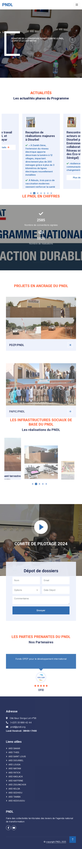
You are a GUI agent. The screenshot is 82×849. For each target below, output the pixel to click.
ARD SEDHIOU (15, 792)
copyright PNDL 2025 (56, 841)
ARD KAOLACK (16, 776)
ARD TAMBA (14, 796)
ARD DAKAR (14, 748)
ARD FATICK (14, 772)
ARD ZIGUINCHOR (17, 784)
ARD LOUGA (14, 764)
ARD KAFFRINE (16, 780)
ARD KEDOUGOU (17, 800)
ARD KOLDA (14, 788)
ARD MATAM (15, 768)
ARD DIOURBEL (16, 760)
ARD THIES (14, 752)
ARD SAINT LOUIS (17, 756)
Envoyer (41, 642)
